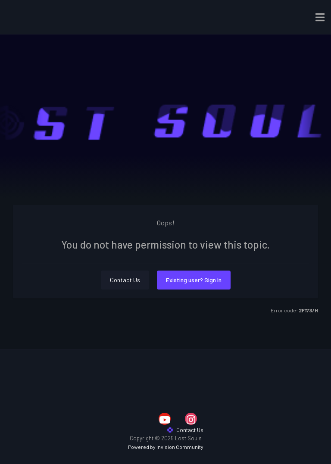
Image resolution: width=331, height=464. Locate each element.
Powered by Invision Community (165, 447)
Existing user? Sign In (194, 279)
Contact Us (125, 279)
